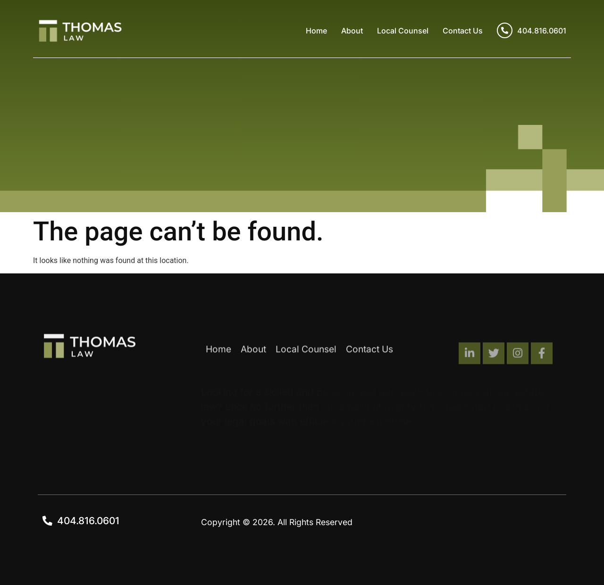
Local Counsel (402, 30)
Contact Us (463, 30)
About (352, 30)
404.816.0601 (531, 30)
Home (316, 30)
